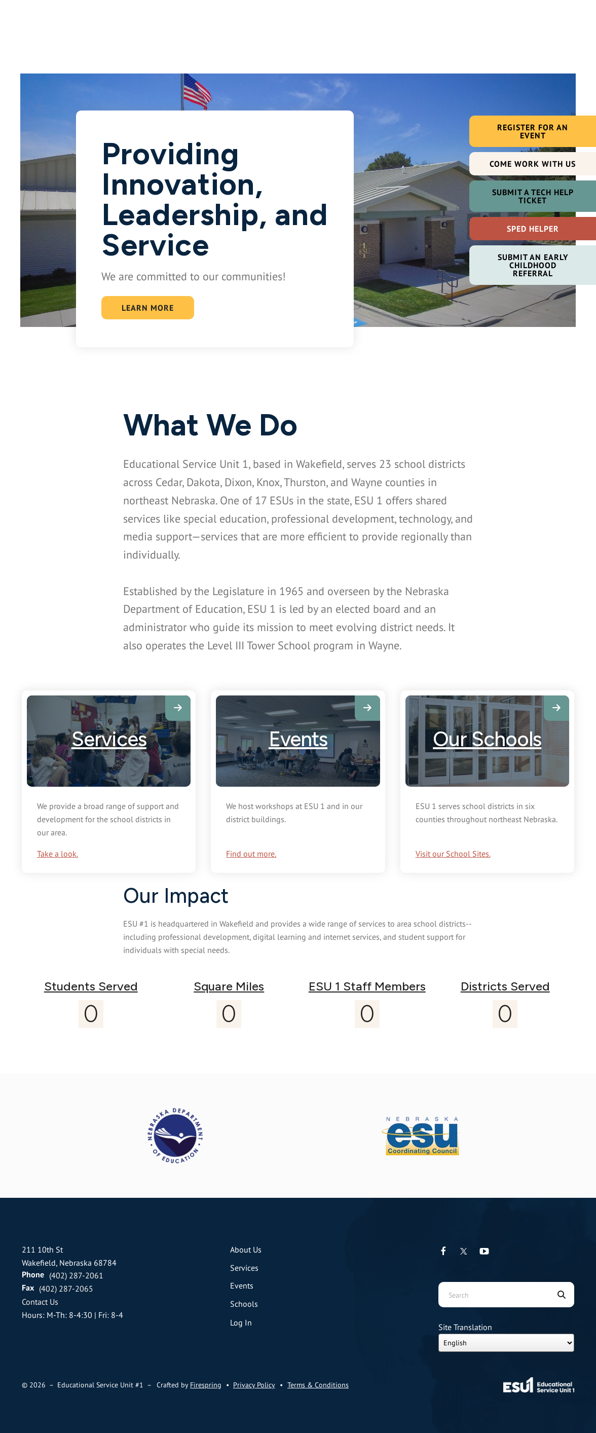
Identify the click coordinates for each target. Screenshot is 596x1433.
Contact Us (40, 1302)
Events (298, 739)
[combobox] (493, 1294)
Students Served (91, 986)
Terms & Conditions (318, 1384)
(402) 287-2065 (66, 1288)
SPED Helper (533, 229)
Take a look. (57, 854)
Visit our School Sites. (453, 854)
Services (108, 739)
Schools (244, 1304)
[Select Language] (506, 1343)
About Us (246, 1249)
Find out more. (251, 854)
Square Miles (229, 986)
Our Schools (487, 739)
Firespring (205, 1384)
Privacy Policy (254, 1384)
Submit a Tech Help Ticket (533, 196)
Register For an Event (532, 131)
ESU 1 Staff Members (367, 986)
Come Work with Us (533, 164)
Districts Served (505, 986)
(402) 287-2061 (76, 1275)
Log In (241, 1322)
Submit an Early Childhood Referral (533, 265)
